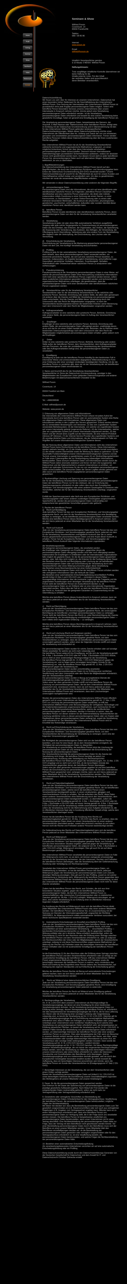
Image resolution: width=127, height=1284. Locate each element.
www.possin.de (78, 45)
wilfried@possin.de (80, 51)
